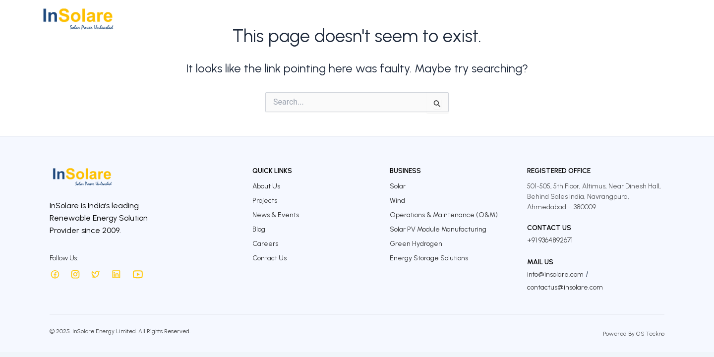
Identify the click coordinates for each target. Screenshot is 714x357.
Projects (395, 18)
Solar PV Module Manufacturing (438, 229)
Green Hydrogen (416, 243)
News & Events (275, 215)
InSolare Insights (557, 18)
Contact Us (658, 18)
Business (354, 18)
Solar (398, 186)
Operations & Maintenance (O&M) (444, 215)
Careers (612, 18)
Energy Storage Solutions (429, 258)
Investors (437, 18)
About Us (311, 18)
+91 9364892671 (550, 240)
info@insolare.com (555, 274)
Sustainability (491, 18)
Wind (397, 200)
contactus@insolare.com (565, 287)
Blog (258, 229)
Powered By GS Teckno (633, 333)
